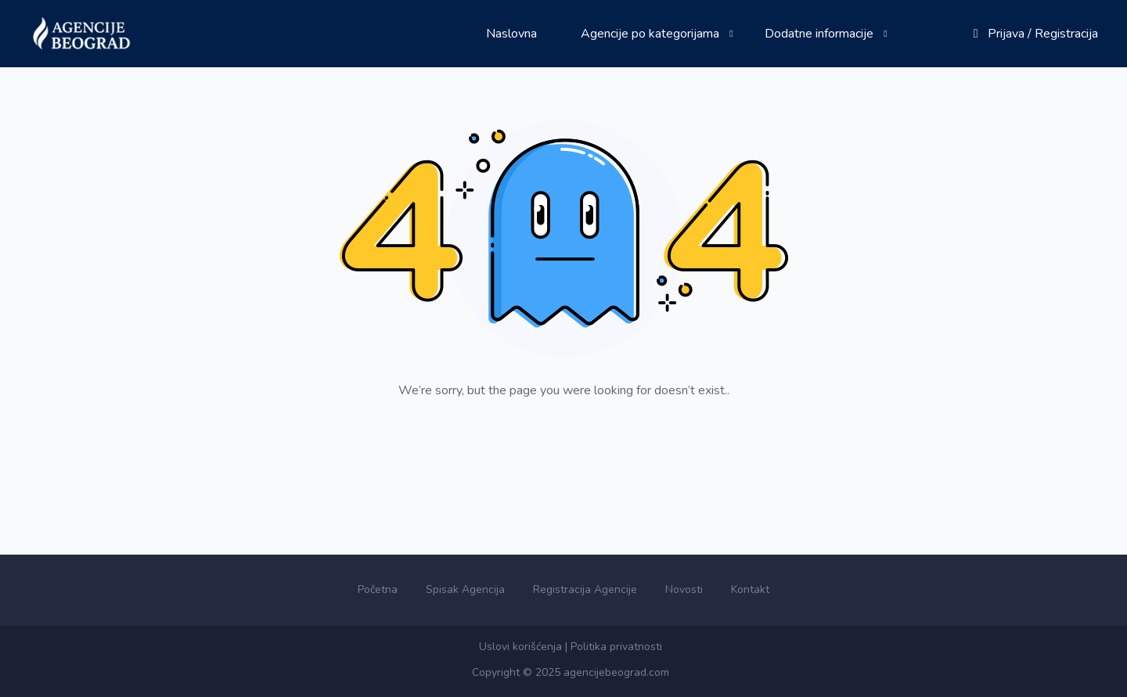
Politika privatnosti (616, 646)
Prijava (1006, 33)
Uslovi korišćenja (520, 646)
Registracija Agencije (585, 589)
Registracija (1066, 33)
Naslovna (511, 33)
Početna (378, 589)
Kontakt (750, 589)
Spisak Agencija (465, 589)
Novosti (684, 589)
